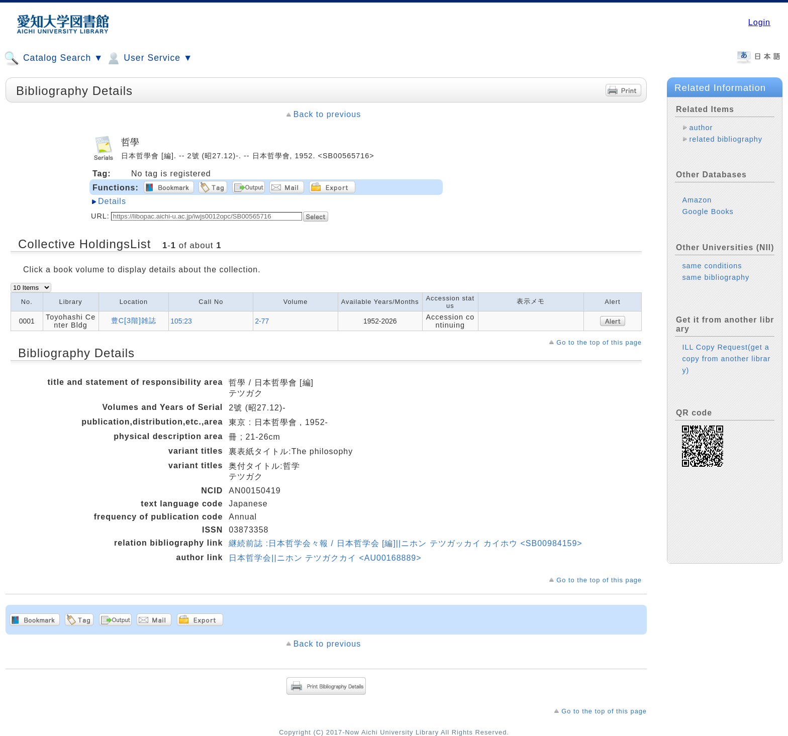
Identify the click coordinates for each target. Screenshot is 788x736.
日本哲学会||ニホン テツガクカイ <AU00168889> (325, 558)
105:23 (181, 321)
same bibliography (715, 277)
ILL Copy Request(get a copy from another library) (726, 358)
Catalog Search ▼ (53, 58)
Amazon (697, 200)
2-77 (262, 321)
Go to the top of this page (599, 342)
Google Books (707, 211)
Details (112, 201)
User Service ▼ (149, 58)
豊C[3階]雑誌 (133, 321)
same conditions (712, 266)
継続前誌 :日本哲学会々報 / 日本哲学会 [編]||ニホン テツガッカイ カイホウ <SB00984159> (405, 543)
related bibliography (725, 139)
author (701, 128)
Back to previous (327, 114)
